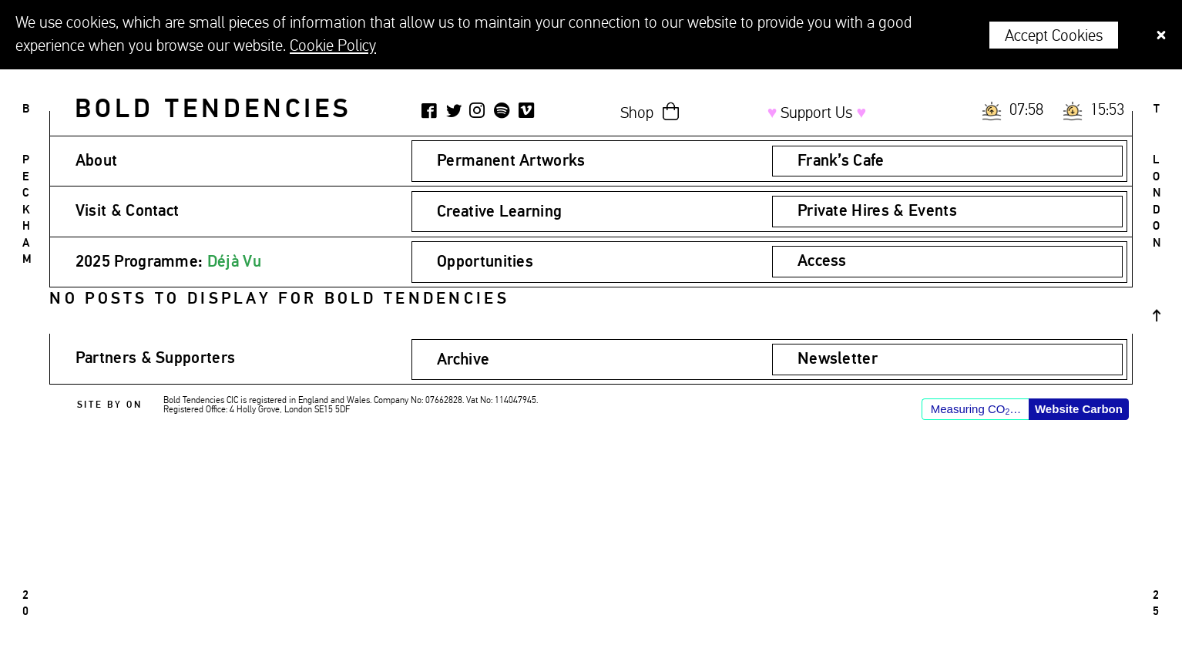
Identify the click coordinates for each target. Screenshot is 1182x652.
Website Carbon (1079, 408)
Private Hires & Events (877, 211)
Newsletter (838, 359)
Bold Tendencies (213, 110)
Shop (636, 113)
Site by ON (110, 405)
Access (822, 261)
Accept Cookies (1054, 36)
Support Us (817, 113)
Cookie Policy (333, 46)
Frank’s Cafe (841, 161)
